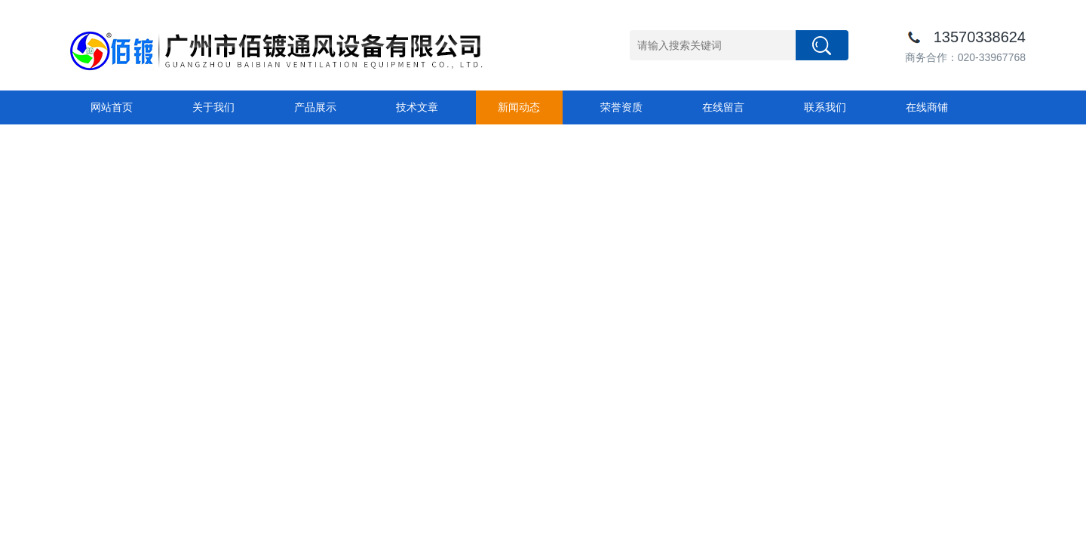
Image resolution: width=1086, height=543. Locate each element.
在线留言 (723, 107)
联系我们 (825, 107)
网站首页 (111, 107)
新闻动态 (519, 107)
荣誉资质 (621, 107)
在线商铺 (927, 107)
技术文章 (417, 107)
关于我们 (213, 107)
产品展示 (315, 107)
